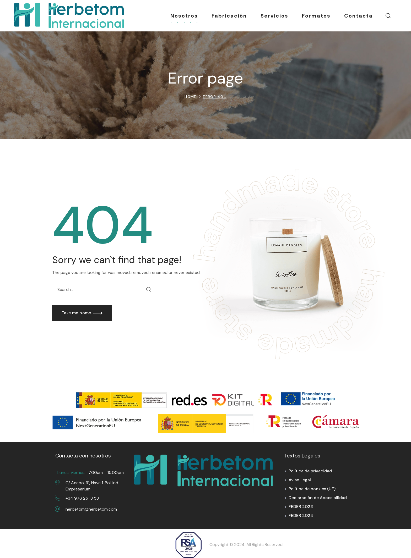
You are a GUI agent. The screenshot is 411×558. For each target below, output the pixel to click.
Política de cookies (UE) (312, 488)
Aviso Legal (300, 480)
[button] (388, 15)
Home (191, 96)
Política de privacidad (310, 471)
